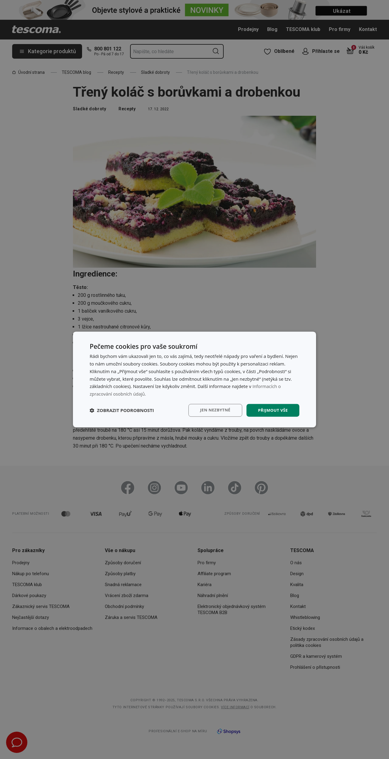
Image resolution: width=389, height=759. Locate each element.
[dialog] (194, 379)
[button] (122, 410)
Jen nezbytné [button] (213, 410)
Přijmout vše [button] (272, 410)
